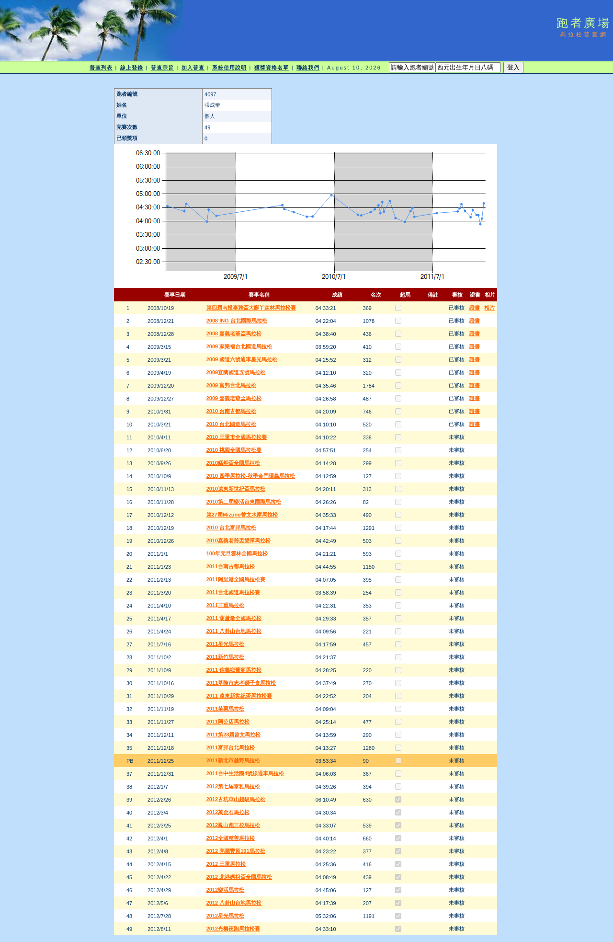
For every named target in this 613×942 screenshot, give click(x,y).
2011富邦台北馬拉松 (230, 747)
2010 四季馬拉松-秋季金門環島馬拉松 (250, 476)
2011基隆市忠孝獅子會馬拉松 (241, 683)
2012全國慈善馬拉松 (230, 838)
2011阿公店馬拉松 (228, 721)
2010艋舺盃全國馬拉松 (233, 463)
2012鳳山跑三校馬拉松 (233, 825)
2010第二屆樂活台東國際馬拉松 (243, 502)
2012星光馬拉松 (225, 916)
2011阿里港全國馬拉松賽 (235, 579)
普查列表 (101, 67)
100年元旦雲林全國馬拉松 (237, 553)
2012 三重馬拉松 (226, 864)
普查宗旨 (162, 67)
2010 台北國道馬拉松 (231, 424)
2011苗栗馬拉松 (225, 709)
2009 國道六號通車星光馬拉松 (242, 359)
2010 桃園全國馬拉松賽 (234, 450)
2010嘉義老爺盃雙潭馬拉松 (238, 540)
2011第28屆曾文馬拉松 (233, 734)
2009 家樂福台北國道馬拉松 (239, 346)
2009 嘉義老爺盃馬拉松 (234, 398)
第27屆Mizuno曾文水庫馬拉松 (242, 514)
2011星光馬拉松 (225, 644)
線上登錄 (131, 67)
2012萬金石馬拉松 (228, 812)
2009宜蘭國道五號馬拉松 (235, 372)
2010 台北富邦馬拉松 (231, 527)
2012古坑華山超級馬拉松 (235, 799)
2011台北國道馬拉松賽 (233, 592)
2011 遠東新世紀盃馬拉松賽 (239, 696)
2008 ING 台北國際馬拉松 (236, 320)
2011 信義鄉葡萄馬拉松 (234, 670)
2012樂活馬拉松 (225, 890)
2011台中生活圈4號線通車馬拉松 (245, 773)
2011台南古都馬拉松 (230, 566)
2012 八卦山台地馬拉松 (234, 903)
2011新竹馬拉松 (225, 657)
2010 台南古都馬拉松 (231, 411)
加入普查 (193, 67)
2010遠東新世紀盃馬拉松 (235, 489)
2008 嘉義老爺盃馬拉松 (234, 333)
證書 (474, 307)
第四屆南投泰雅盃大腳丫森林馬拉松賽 (251, 307)
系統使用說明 (229, 67)
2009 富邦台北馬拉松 (231, 385)
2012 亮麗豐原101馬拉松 (235, 851)
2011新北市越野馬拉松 (233, 760)
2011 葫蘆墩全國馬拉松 (234, 618)
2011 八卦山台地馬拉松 (234, 631)
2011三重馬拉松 (225, 605)
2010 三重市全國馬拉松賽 (236, 437)
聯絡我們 (307, 67)
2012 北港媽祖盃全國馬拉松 (239, 877)
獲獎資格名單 (271, 67)
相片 (489, 307)
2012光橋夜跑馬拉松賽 (233, 928)
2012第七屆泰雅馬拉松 (233, 786)
